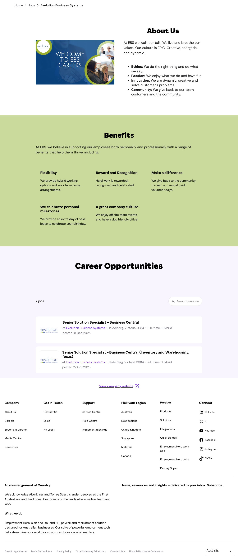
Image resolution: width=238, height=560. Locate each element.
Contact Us (50, 412)
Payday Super (168, 468)
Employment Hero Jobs (174, 459)
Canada (126, 456)
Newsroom (11, 447)
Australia (126, 412)
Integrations (167, 429)
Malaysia (126, 447)
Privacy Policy (64, 551)
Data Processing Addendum (91, 551)
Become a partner (16, 429)
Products (165, 411)
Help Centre (89, 420)
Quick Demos (168, 437)
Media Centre (13, 438)
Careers (9, 420)
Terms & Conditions (41, 551)
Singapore (127, 438)
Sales (46, 420)
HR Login (48, 429)
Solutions (165, 420)
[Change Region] (220, 551)
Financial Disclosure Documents (146, 551)
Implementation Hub (95, 429)
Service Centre (91, 412)
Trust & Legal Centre (16, 551)
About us (10, 412)
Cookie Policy (117, 551)
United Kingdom (131, 429)
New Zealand (129, 420)
